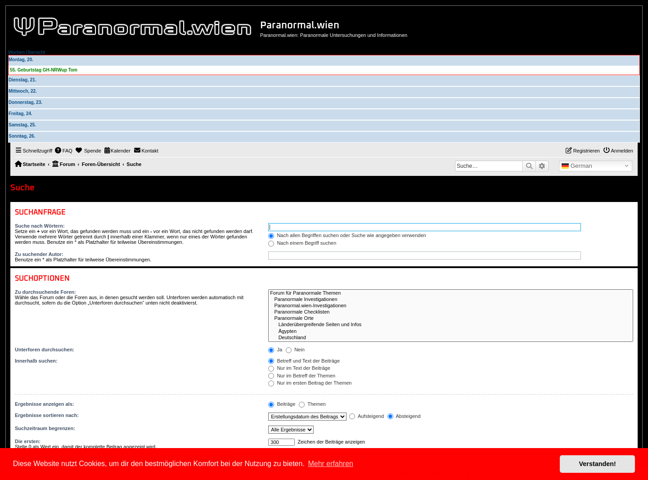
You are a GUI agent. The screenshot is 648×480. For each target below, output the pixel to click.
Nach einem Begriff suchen (302, 243)
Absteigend (404, 416)
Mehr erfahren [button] (330, 463)
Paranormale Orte (450, 318)
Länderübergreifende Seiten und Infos (450, 325)
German (577, 166)
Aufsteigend (366, 416)
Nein (295, 349)
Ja (275, 349)
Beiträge (281, 404)
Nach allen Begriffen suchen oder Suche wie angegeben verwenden (347, 235)
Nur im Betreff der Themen (301, 375)
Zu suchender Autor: (39, 254)
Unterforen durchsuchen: (44, 349)
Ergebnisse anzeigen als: (44, 404)
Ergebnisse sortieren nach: (47, 415)
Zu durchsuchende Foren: (45, 292)
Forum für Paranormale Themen (450, 293)
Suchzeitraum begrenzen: (45, 428)
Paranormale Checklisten (450, 312)
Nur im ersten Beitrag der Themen (309, 383)
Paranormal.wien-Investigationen (450, 306)
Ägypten (450, 331)
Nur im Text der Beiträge (299, 368)
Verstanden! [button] (597, 463)
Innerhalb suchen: (36, 360)
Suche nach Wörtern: (40, 226)
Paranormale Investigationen (450, 299)
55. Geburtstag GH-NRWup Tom (43, 69)
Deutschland (450, 338)
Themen (312, 404)
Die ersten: (27, 441)
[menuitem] (63, 150)
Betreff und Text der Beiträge (304, 360)
